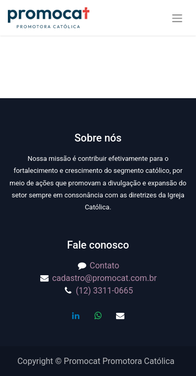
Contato (105, 266)
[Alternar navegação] (177, 18)
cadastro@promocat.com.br (104, 278)
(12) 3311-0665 (104, 291)
